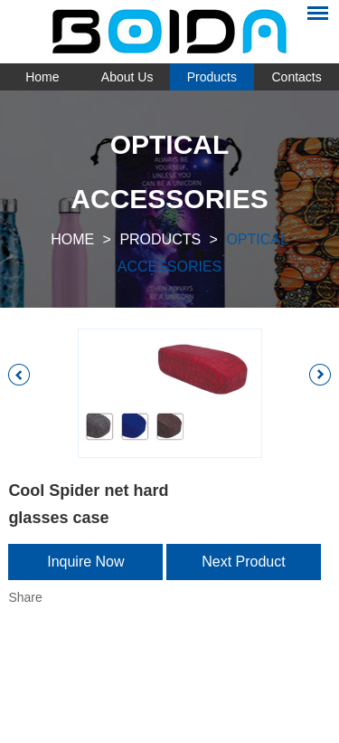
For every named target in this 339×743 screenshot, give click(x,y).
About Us (127, 77)
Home (42, 77)
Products (212, 77)
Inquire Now (85, 561)
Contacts (297, 77)
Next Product (243, 561)
